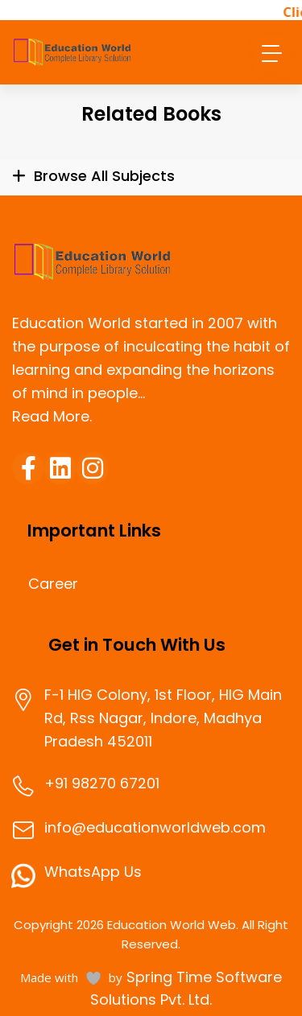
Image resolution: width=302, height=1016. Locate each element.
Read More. (52, 416)
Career (53, 584)
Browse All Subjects (104, 176)
